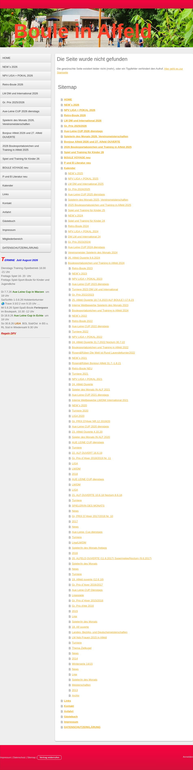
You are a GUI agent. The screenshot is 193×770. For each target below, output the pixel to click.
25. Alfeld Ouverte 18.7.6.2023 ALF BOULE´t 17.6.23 (103, 299)
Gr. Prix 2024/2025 (79, 189)
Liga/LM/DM (79, 542)
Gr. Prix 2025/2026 (75, 125)
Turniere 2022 (80, 331)
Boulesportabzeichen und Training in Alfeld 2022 (100, 347)
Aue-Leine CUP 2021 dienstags (90, 394)
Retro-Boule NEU (82, 368)
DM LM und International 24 (84, 236)
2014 (75, 658)
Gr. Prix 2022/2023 (83, 294)
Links (67, 700)
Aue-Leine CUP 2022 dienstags (90, 326)
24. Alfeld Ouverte (82, 384)
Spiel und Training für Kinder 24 (86, 220)
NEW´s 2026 (71, 104)
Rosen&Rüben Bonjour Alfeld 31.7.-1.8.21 (96, 363)
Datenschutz (19, 757)
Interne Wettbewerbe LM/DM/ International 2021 (100, 400)
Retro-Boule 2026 (75, 115)
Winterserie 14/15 (82, 663)
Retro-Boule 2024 (78, 226)
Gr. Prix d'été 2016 (83, 605)
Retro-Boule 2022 (82, 321)
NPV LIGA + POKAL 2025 (83, 178)
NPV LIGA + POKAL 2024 (83, 231)
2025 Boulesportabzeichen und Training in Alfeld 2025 (99, 204)
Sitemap (31, 757)
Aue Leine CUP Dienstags (87, 589)
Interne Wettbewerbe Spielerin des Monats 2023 (100, 305)
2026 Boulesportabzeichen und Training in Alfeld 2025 (98, 146)
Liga (74, 616)
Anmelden (188, 757)
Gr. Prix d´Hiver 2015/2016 (87, 600)
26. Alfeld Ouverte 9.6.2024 (84, 257)
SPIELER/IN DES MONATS (88, 505)
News (75, 510)
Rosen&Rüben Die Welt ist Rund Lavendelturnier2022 (103, 352)
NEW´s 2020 (79, 405)
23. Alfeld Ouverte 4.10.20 (87, 431)
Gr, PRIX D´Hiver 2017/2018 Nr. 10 (92, 516)
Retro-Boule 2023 (82, 268)
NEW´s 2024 (75, 215)
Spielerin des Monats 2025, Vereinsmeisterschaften (98, 199)
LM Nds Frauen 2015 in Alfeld (89, 637)
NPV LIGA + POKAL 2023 (87, 278)
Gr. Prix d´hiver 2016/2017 (87, 584)
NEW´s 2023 (79, 273)
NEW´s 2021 (79, 357)
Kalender (69, 168)
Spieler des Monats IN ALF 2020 (91, 437)
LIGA (75, 463)
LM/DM (76, 468)
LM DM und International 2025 (86, 183)
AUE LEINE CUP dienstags (88, 442)
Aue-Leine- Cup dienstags (87, 531)
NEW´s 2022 (79, 315)
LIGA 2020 (78, 415)
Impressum (71, 721)
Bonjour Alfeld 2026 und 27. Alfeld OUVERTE (92, 141)
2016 (75, 553)
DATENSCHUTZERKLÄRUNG (82, 727)
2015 (75, 611)
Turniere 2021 (80, 373)
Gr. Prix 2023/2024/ (79, 241)
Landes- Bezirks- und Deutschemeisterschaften (99, 632)
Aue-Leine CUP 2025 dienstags (86, 194)
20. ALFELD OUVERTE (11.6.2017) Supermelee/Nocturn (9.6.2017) (112, 558)
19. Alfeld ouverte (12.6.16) (88, 579)
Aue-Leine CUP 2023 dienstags (90, 284)
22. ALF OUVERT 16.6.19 (87, 452)
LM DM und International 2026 (82, 120)
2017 (75, 521)
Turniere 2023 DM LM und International (95, 289)
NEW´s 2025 (75, 173)
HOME (68, 99)
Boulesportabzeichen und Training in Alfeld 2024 (96, 263)
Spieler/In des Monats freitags (89, 547)
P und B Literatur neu (77, 162)
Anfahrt (68, 711)
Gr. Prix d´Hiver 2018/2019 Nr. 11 (91, 458)
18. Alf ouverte (80, 626)
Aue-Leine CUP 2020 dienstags (90, 426)
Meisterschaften (81, 684)
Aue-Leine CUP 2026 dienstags (83, 131)
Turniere (77, 447)
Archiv (75, 695)
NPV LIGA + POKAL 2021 (87, 379)
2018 (75, 473)
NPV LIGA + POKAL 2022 (87, 336)
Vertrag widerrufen (49, 757)
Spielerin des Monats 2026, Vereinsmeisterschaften (96, 136)
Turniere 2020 (80, 410)
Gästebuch (71, 716)
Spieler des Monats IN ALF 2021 (91, 389)
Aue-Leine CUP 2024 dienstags (86, 247)
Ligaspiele (78, 595)
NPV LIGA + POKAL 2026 (79, 110)
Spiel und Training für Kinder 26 (84, 152)
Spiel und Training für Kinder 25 (86, 210)
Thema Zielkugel (82, 648)
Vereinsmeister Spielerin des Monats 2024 (93, 252)
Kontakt (69, 706)
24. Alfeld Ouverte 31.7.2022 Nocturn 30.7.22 (98, 342)
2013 (75, 690)
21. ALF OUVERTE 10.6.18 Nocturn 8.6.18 (97, 495)
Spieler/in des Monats (84, 563)
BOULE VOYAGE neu (77, 157)
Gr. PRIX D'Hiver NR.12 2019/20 (91, 421)
